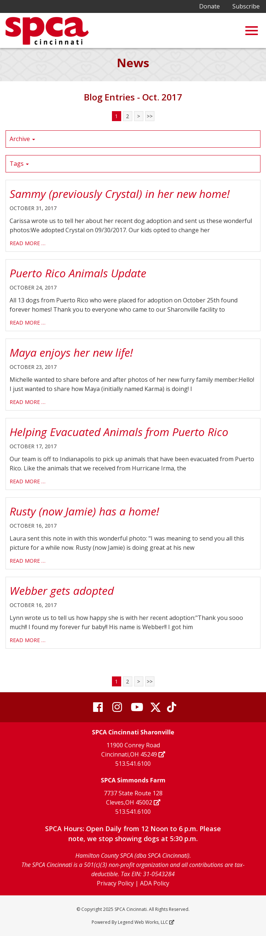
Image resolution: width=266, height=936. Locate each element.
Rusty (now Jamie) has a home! (84, 511)
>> (150, 116)
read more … (27, 243)
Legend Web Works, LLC (145, 922)
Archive (22, 139)
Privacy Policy (115, 883)
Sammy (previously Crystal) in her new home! (120, 193)
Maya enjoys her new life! (71, 352)
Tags (19, 164)
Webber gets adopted (62, 590)
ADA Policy (154, 883)
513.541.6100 (133, 764)
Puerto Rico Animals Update (78, 273)
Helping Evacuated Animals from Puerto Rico (119, 431)
